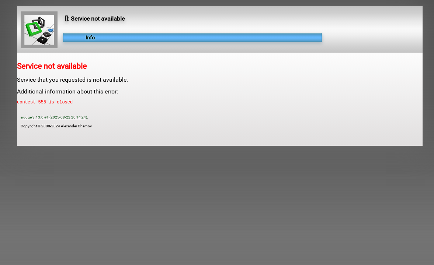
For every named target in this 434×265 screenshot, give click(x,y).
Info (90, 37)
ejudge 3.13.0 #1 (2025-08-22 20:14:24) (54, 118)
